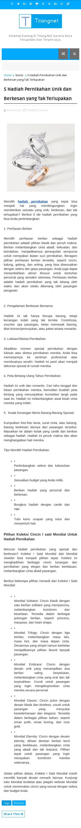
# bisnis (19, 803)
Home (8, 75)
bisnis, (44, 110)
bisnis (19, 75)
